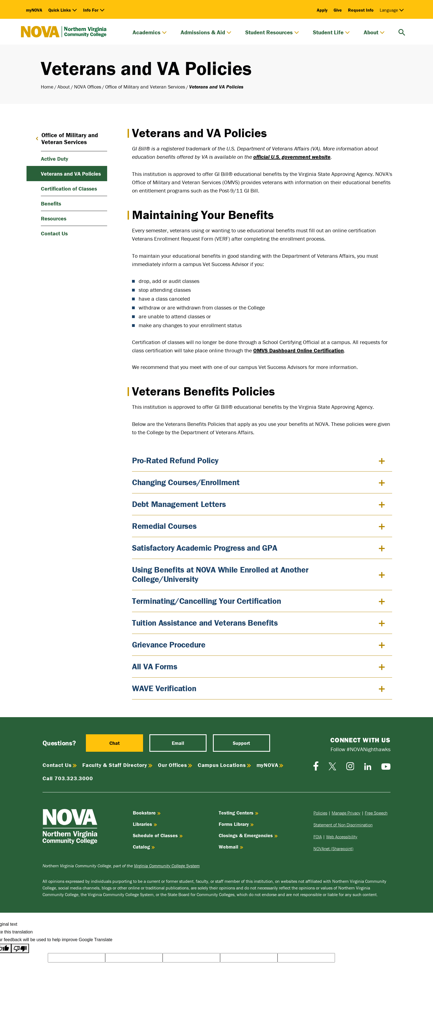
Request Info (361, 10)
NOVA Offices (87, 87)
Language (392, 10)
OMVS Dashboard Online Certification (298, 350)
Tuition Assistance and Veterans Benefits (205, 623)
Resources (53, 218)
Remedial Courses (164, 526)
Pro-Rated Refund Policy (175, 460)
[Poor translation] (20, 948)
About (374, 32)
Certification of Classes (69, 188)
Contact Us (54, 233)
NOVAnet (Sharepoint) (333, 848)
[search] (402, 32)
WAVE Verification (164, 688)
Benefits (51, 203)
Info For (94, 10)
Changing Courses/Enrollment (185, 482)
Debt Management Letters (179, 504)
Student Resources (272, 32)
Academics (150, 32)
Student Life (331, 32)
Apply (322, 10)
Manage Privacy (346, 813)
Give (338, 10)
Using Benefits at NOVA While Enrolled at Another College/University (220, 574)
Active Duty (54, 158)
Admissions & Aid (206, 32)
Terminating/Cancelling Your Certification (206, 601)
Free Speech (376, 813)
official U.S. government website (292, 156)
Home (47, 87)
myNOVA (34, 10)
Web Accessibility (341, 836)
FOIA (317, 836)
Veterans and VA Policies (71, 173)
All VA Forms (154, 666)
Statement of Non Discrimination (343, 825)
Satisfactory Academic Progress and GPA (204, 548)
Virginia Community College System (167, 865)
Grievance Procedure (168, 644)
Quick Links (62, 10)
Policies (320, 813)
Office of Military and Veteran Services (145, 87)
